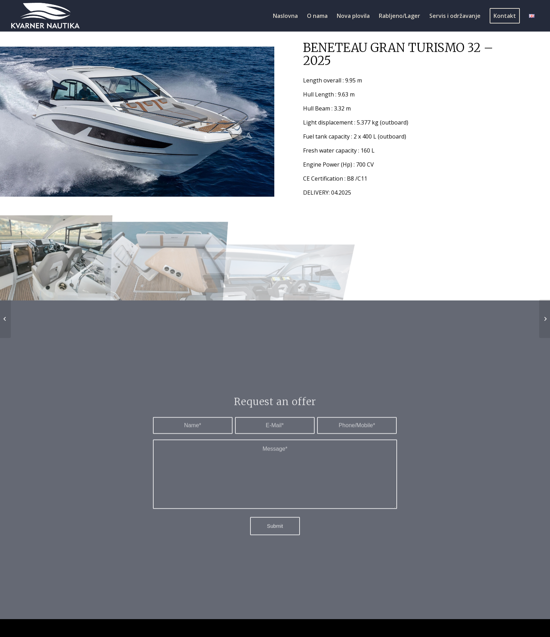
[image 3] (165, 256)
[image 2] (55, 256)
